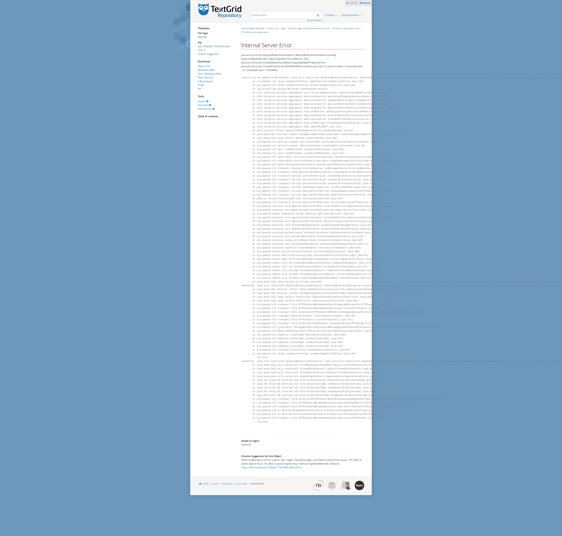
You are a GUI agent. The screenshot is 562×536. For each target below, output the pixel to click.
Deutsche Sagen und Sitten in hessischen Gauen (309, 28)
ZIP (199, 88)
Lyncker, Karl (273, 28)
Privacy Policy (227, 483)
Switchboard (205, 108)
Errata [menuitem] (345, 84)
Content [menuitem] (330, 15)
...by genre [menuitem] (331, 39)
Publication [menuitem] (348, 54)
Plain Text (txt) (205, 77)
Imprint (215, 483)
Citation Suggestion (208, 54)
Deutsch (366, 3)
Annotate (203, 105)
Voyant (202, 101)
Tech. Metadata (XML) (209, 73)
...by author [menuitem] (331, 31)
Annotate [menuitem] (347, 77)
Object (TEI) (204, 66)
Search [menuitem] (345, 31)
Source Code (241, 483)
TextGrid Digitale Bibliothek (253, 28)
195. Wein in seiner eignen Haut (254, 32)
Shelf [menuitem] (344, 39)
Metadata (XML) (206, 70)
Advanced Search (314, 20)
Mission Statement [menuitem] (352, 24)
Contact (205, 483)
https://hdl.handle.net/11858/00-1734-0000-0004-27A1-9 (271, 467)
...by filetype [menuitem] (331, 46)
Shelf (353, 2)
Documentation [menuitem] (351, 15)
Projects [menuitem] (329, 24)
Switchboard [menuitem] (349, 69)
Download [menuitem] (347, 46)
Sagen (283, 28)
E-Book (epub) (205, 81)
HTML (201, 85)
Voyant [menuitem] (346, 62)
